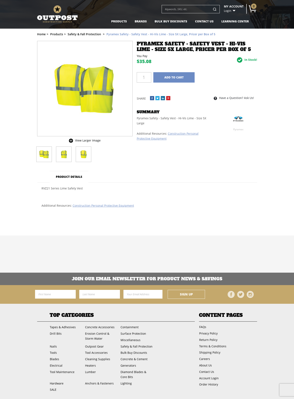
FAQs (202, 327)
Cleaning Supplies (97, 358)
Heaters (90, 364)
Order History (208, 383)
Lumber (90, 371)
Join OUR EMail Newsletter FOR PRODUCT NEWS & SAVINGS (147, 279)
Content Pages (221, 315)
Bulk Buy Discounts (171, 21)
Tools (53, 352)
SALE (53, 388)
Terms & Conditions (212, 346)
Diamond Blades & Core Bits (136, 373)
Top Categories (72, 315)
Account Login (208, 377)
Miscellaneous (130, 340)
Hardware (56, 382)
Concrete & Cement (133, 358)
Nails (53, 346)
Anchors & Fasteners (99, 382)
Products (119, 21)
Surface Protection (133, 333)
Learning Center (235, 21)
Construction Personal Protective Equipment (103, 205)
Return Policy (208, 339)
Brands (141, 21)
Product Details (69, 177)
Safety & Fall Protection (136, 346)
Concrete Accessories (99, 327)
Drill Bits (55, 333)
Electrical (56, 364)
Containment (129, 327)
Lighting (125, 382)
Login (227, 11)
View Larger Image (88, 140)
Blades (54, 358)
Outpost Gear (94, 346)
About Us (205, 364)
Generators (128, 364)
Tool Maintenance (62, 371)
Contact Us (204, 21)
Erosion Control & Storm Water (97, 335)
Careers (204, 358)
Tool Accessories (96, 352)
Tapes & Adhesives (63, 327)
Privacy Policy (208, 333)
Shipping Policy (209, 352)
